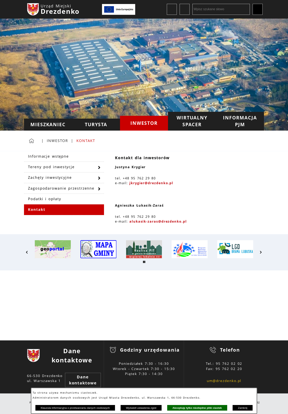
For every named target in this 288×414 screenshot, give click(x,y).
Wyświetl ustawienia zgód (141, 407)
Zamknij (242, 407)
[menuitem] (48, 125)
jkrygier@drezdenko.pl (151, 183)
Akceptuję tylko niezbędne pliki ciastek (197, 407)
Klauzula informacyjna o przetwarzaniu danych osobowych (75, 407)
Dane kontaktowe (83, 380)
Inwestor (57, 140)
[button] (27, 252)
